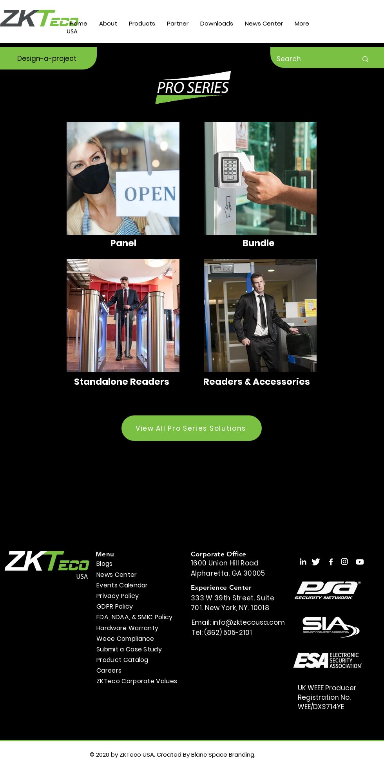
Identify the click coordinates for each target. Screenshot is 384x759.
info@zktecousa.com (248, 622)
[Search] (311, 59)
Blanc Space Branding (222, 754)
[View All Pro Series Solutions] (191, 428)
